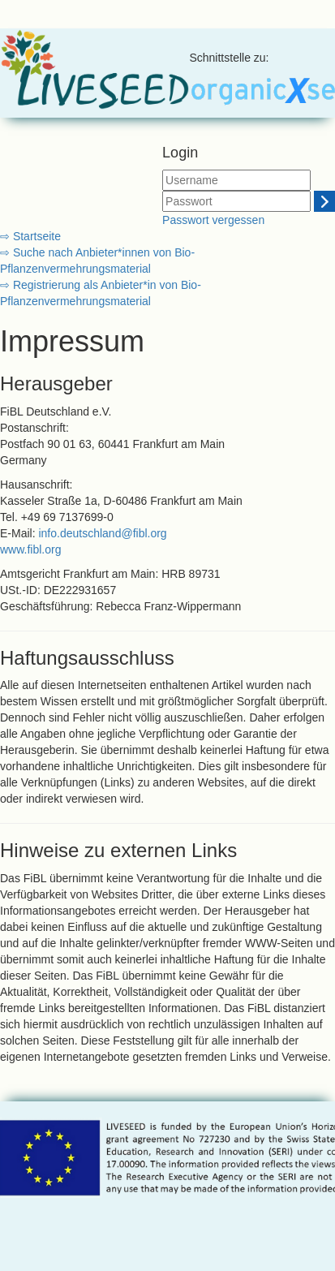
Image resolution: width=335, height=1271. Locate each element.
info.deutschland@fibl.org (102, 533)
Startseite (35, 236)
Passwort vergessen (213, 219)
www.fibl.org (30, 549)
